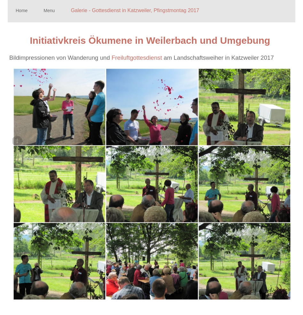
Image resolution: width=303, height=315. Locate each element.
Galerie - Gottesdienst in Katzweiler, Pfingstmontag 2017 (135, 10)
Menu (49, 10)
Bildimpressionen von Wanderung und (60, 57)
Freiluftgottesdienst (137, 57)
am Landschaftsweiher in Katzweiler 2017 (228, 57)
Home (22, 10)
